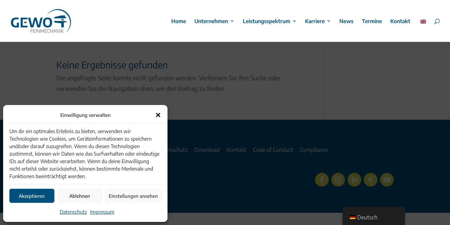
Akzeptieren (32, 196)
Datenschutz (73, 212)
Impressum (102, 212)
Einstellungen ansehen (133, 196)
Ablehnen (79, 196)
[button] (158, 115)
